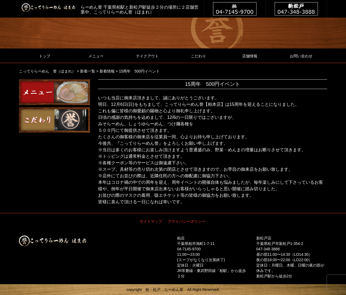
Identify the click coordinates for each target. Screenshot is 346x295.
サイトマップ (150, 221)
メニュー (96, 56)
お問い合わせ (301, 56)
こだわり (198, 56)
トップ (44, 56)
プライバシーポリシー (186, 221)
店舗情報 (249, 56)
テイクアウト (147, 56)
